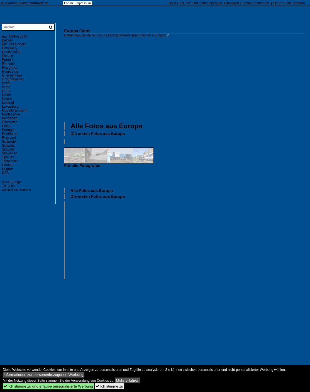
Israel (6, 91)
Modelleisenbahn (14, 110)
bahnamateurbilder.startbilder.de (24, 3)
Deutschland (11, 52)
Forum (68, 3)
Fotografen (10, 68)
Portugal (8, 130)
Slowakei (8, 149)
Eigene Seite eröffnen (289, 3)
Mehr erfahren (128, 380)
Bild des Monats (14, 44)
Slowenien (9, 153)
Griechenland (12, 75)
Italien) (7, 99)
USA (5, 173)
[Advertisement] (187, 79)
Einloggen (231, 3)
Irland (6, 87)
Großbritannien (13, 79)
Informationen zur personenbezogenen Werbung (44, 375)
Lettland (8, 103)
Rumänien (9, 134)
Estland (7, 56)
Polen (6, 126)
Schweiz (8, 145)
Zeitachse (9, 186)
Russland (9, 138)
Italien (6, 95)
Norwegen (9, 118)
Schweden (10, 142)
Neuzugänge (11, 182)
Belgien (7, 40)
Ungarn (7, 169)
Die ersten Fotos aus (97, 133)
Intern (6, 83)
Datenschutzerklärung (16, 189)
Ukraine (7, 165)
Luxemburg (10, 107)
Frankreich (10, 71)
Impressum (83, 3)
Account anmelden (255, 3)
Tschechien (10, 161)
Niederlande (11, 114)
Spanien (8, 157)
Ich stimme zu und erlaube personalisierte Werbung (48, 386)
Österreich (9, 122)
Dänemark (9, 48)
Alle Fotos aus (106, 126)
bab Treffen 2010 (14, 36)
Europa (7, 60)
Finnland (8, 64)
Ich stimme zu (109, 386)
